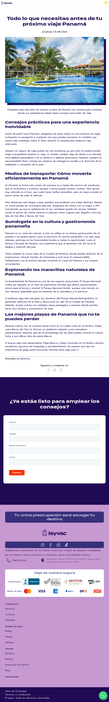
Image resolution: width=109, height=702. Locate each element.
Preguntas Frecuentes (17, 664)
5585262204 (19, 560)
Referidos (10, 620)
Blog (7, 670)
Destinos (25, 358)
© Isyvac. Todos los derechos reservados (27, 698)
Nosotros (10, 608)
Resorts (9, 659)
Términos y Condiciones (18, 694)
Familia (8, 631)
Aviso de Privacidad (15, 691)
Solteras (9, 642)
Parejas (9, 636)
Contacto (10, 614)
